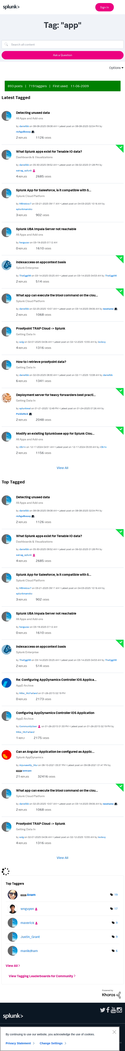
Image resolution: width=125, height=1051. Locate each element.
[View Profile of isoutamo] (108, 308)
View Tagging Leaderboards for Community (41, 976)
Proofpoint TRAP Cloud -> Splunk (40, 328)
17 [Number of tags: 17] (115, 908)
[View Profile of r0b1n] (22, 446)
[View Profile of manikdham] (29, 951)
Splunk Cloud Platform (30, 196)
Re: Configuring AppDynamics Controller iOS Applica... (56, 680)
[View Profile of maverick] (27, 923)
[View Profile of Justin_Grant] (30, 937)
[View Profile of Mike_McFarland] (28, 693)
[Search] (63, 44)
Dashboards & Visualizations (34, 157)
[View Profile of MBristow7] (25, 203)
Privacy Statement (18, 1043)
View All (62, 468)
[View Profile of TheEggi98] (25, 275)
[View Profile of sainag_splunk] (24, 170)
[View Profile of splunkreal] (25, 408)
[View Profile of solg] (21, 341)
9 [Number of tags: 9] (116, 922)
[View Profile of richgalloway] (23, 131)
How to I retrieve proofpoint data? (41, 362)
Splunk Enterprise (27, 267)
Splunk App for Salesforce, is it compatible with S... (53, 190)
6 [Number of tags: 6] (116, 950)
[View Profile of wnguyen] (27, 909)
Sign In (104, 7)
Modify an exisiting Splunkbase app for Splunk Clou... (55, 433)
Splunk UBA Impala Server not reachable (46, 229)
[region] (60, 1039)
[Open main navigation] (119, 7)
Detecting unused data (33, 113)
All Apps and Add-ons (29, 118)
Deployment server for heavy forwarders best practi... (56, 395)
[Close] (114, 1032)
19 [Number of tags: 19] (115, 894)
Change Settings (51, 1043)
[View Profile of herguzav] (24, 242)
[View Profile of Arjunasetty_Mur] (28, 765)
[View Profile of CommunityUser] (28, 726)
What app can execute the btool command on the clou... (57, 295)
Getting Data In (26, 334)
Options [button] (113, 68)
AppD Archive (25, 685)
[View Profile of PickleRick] (22, 413)
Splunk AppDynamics (29, 757)
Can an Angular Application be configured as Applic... (55, 752)
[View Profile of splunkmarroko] (24, 209)
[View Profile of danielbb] (24, 126)
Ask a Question (62, 55)
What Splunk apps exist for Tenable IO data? (49, 151)
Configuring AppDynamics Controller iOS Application (55, 713)
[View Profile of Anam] (31, 895)
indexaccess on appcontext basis (41, 262)
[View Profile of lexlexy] (102, 341)
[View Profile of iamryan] (27, 770)
